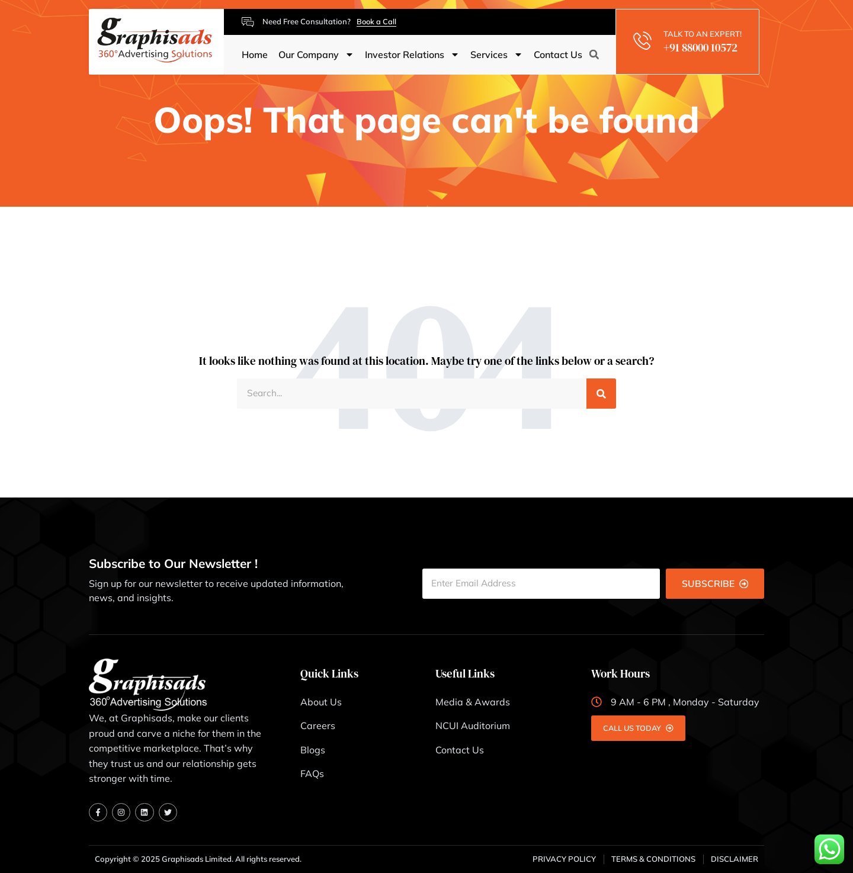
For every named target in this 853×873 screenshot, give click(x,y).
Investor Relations (412, 54)
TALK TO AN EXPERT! (704, 33)
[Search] (601, 393)
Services (496, 54)
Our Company (316, 54)
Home (255, 54)
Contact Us (558, 54)
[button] (594, 55)
